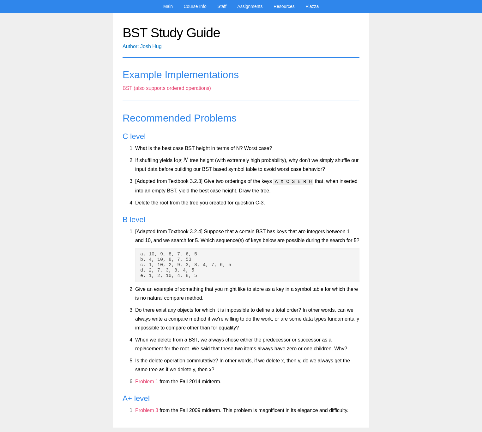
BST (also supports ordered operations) (167, 88)
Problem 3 (146, 414)
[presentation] (181, 160)
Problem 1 (146, 386)
